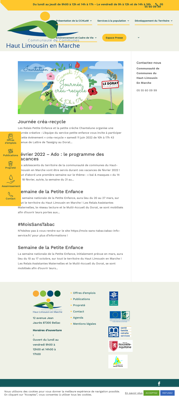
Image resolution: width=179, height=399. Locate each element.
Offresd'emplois (10, 138)
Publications (10, 153)
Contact (10, 196)
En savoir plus (134, 393)
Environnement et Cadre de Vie (75, 37)
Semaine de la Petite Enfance (50, 191)
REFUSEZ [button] (167, 393)
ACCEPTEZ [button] (151, 393)
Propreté (10, 165)
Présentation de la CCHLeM (72, 20)
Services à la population (111, 20)
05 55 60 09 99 (147, 90)
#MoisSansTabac (36, 224)
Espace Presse (114, 37)
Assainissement (11, 180)
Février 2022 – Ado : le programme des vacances (61, 156)
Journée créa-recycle (42, 121)
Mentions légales (84, 323)
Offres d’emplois (84, 293)
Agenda (78, 317)
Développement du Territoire (152, 20)
